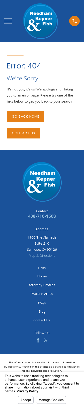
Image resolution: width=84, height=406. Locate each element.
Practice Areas (42, 293)
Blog (42, 311)
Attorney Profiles (42, 285)
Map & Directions (42, 255)
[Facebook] (38, 340)
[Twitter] (45, 340)
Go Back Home (25, 116)
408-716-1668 (42, 216)
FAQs (42, 302)
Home (42, 276)
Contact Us (23, 133)
